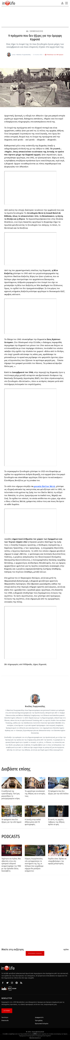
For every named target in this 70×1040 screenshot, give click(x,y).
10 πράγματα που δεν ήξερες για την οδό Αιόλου (58, 792)
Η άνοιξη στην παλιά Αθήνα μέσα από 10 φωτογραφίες (33, 822)
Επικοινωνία (5, 1019)
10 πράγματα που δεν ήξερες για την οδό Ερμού (11, 820)
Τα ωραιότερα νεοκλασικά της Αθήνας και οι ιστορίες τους (35, 793)
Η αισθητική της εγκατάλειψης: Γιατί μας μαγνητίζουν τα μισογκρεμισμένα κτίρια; (10, 795)
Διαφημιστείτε (39, 1016)
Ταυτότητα (4, 1016)
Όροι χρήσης (39, 1019)
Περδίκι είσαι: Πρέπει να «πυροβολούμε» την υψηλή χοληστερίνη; (57, 861)
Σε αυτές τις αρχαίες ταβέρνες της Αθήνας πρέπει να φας (56, 822)
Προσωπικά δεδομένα (41, 1022)
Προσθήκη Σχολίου (35, 953)
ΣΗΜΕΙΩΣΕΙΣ (36, 31)
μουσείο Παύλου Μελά (44, 486)
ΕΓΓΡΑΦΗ (7, 1009)
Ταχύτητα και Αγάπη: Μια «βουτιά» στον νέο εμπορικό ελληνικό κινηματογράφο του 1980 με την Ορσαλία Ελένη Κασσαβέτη (11, 865)
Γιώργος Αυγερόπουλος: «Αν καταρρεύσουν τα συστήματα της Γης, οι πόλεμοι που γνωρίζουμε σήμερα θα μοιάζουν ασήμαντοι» (34, 865)
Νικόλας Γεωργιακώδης (24, 54)
